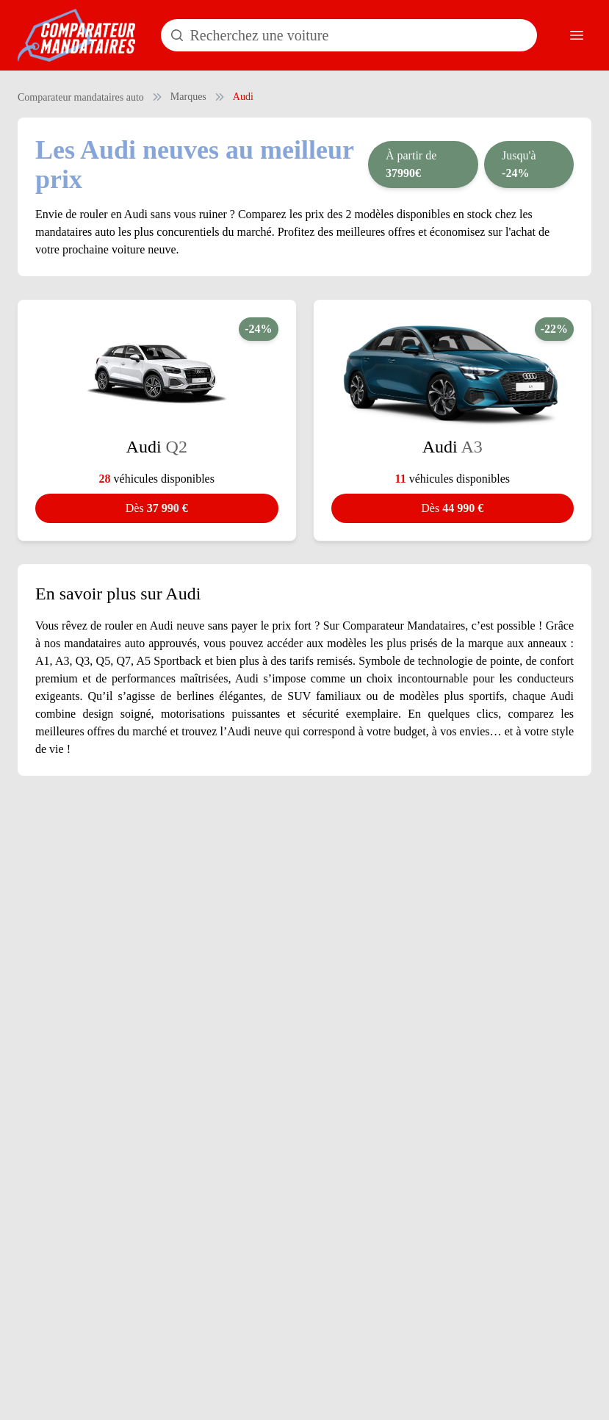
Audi (243, 96)
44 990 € (452, 508)
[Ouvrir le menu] (576, 35)
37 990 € (157, 508)
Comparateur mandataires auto (81, 97)
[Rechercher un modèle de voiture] (349, 35)
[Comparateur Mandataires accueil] (76, 35)
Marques (188, 96)
